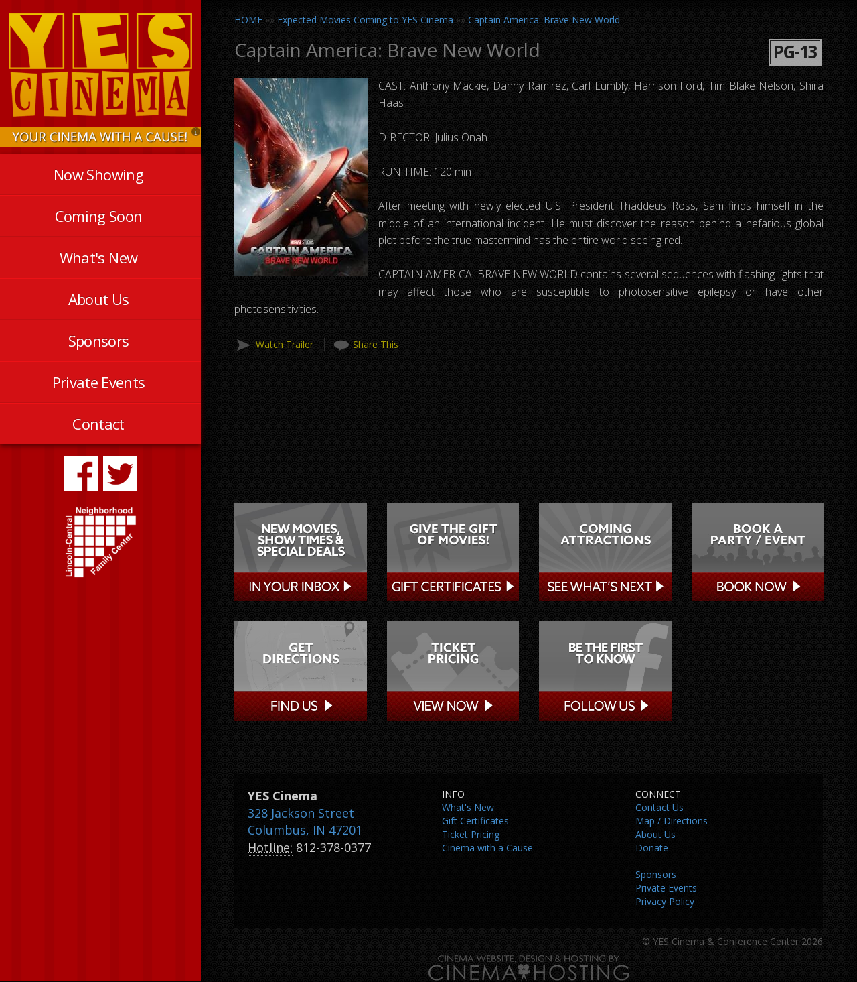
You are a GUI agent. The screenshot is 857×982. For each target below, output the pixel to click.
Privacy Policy (664, 901)
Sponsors (98, 340)
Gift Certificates (475, 820)
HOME (248, 19)
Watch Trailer (284, 344)
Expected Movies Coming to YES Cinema (365, 19)
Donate (651, 847)
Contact (98, 424)
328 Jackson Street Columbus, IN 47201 (305, 822)
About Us (98, 299)
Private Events (98, 382)
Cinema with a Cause (487, 847)
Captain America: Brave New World (544, 19)
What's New (98, 257)
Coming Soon (99, 216)
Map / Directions (671, 820)
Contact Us (659, 807)
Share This (375, 344)
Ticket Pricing (470, 834)
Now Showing (98, 174)
